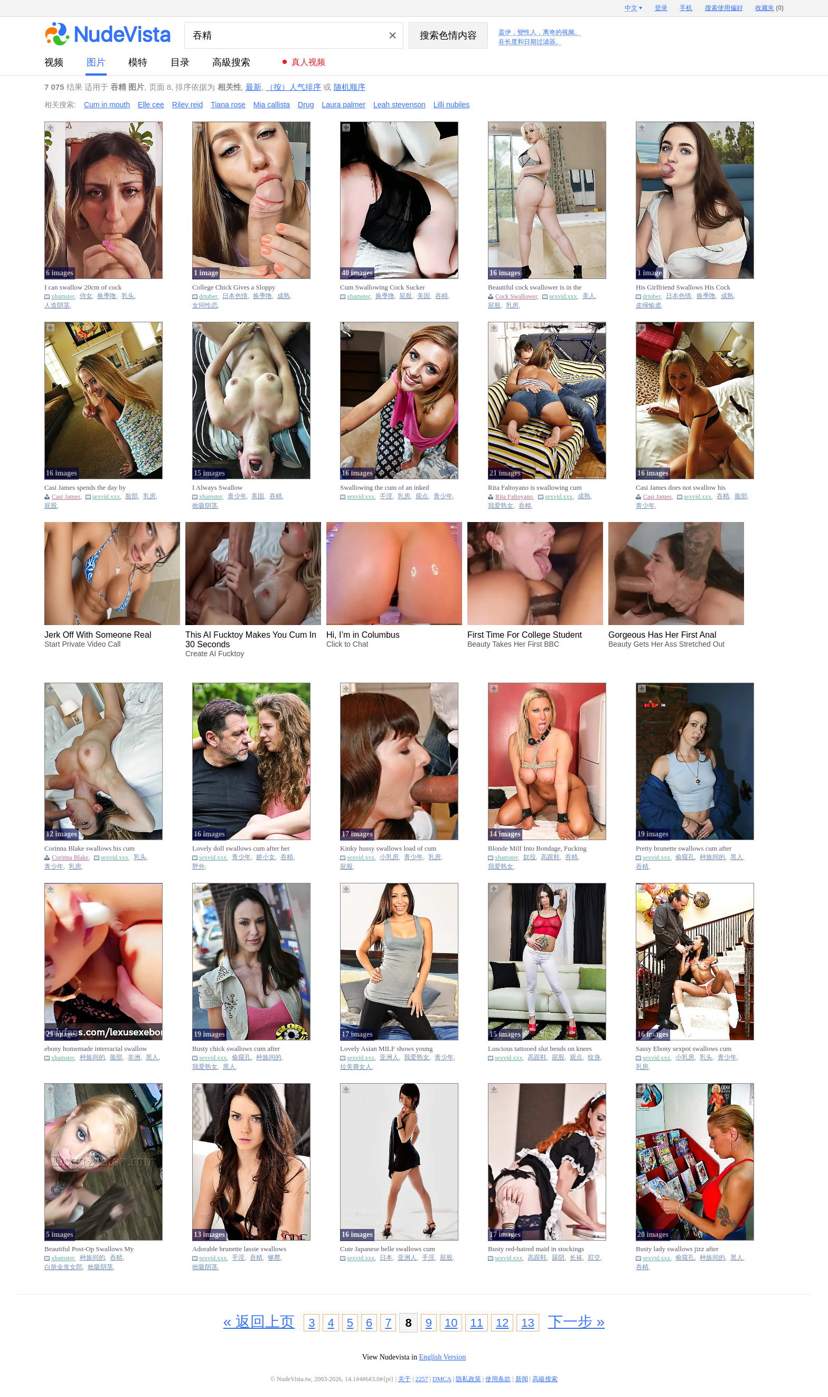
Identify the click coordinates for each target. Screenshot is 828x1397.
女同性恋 (205, 305)
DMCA (441, 1379)
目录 (180, 62)
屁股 (405, 296)
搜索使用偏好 (724, 8)
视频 (53, 62)
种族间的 (712, 857)
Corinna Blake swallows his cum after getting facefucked (89, 848)
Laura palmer (343, 104)
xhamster (62, 296)
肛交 (594, 1257)
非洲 (134, 1057)
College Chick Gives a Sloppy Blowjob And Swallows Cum (233, 287)
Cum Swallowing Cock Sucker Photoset (382, 287)
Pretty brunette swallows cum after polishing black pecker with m (683, 848)
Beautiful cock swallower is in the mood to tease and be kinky (534, 287)
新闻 (521, 1379)
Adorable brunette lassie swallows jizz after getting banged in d (239, 1249)
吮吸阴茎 (205, 505)
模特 (137, 62)
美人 (588, 296)
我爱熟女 (500, 505)
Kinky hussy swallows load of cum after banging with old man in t (388, 848)
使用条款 (498, 1379)
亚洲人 (389, 1057)
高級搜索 (231, 62)
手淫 (386, 496)
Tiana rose (228, 104)
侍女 (86, 296)
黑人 (736, 857)
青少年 (237, 496)
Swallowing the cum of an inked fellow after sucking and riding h (385, 487)
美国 (423, 296)
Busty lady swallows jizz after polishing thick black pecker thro (681, 1249)
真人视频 (308, 62)
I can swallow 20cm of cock (82, 287)
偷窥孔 (684, 857)
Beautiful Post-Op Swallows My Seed (89, 1249)
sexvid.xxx (563, 296)
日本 (386, 1257)
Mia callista (271, 104)
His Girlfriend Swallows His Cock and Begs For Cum (683, 287)
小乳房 (389, 857)
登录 (661, 8)
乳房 (512, 305)
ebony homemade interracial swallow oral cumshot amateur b (95, 1049)
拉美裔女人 (356, 1067)
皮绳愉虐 (648, 305)
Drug (306, 104)
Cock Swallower (516, 296)
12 (502, 1322)
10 (451, 1322)
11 (476, 1322)
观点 (422, 496)
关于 (404, 1379)
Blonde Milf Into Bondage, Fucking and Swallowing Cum (537, 848)
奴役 (529, 857)
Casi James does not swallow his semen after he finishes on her (681, 487)
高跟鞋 (550, 857)
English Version (442, 1357)
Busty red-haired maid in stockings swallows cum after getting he (536, 1249)
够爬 (274, 1257)
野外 (198, 866)
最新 (253, 86)
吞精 (441, 296)
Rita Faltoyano (514, 496)
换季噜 (106, 296)
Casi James (66, 496)
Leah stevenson (399, 104)
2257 (422, 1379)
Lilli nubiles (451, 104)
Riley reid (187, 104)
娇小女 (265, 857)
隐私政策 (468, 1379)
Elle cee (151, 104)
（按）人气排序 (293, 86)
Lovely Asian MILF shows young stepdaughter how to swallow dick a (389, 1049)
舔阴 (558, 1257)
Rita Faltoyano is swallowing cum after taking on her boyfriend (535, 487)
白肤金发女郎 (63, 1267)
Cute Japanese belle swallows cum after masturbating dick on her (387, 1249)
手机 (686, 8)
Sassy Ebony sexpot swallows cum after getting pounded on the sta (683, 1049)
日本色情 (235, 296)
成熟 (283, 296)
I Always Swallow (217, 487)
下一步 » (576, 1322)
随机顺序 (349, 86)
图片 (96, 62)
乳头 (127, 296)
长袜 (576, 1257)
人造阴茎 (57, 305)
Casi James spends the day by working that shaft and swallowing (91, 487)
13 (527, 1322)
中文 (631, 8)
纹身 (594, 1057)
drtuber (208, 296)
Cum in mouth (107, 104)
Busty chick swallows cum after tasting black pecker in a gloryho (237, 1049)
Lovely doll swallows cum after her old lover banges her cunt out (240, 848)
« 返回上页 (259, 1322)
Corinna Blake (70, 857)
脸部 (131, 496)
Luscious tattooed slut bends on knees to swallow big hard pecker (540, 1049)
